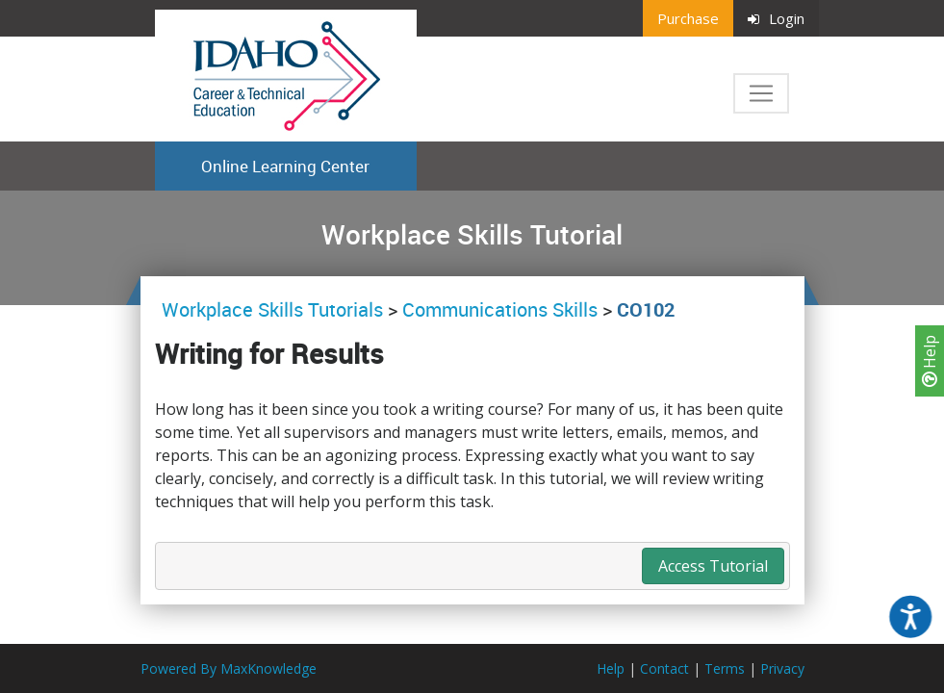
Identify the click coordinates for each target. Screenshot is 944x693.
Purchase (688, 18)
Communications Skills (500, 309)
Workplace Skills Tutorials (275, 309)
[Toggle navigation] (761, 93)
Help (929, 361)
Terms (724, 668)
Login (776, 18)
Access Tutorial (713, 566)
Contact (664, 668)
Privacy (782, 668)
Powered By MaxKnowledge (228, 668)
